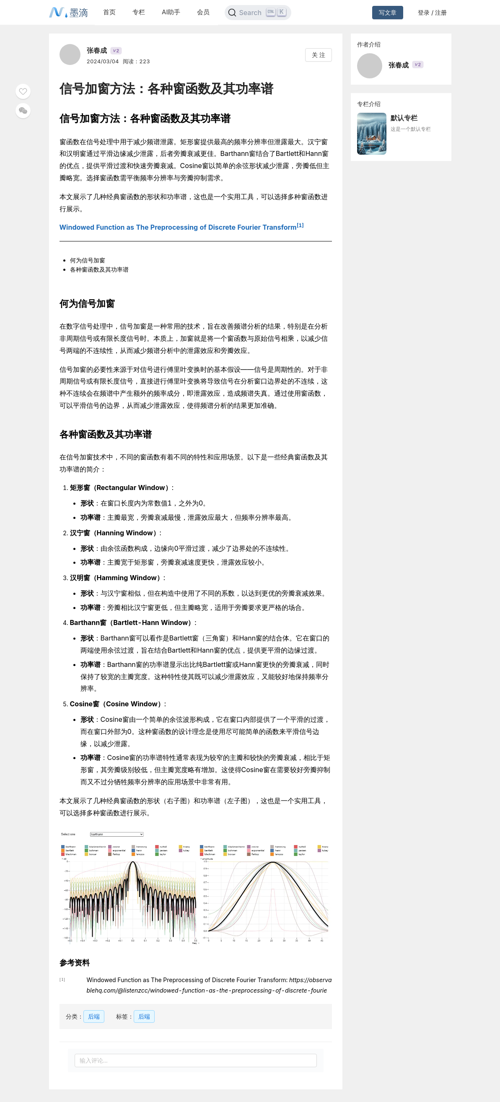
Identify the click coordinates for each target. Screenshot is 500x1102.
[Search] (258, 12)
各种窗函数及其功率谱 (99, 269)
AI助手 (171, 12)
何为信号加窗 (87, 260)
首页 (109, 12)
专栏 (138, 12)
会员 (203, 12)
